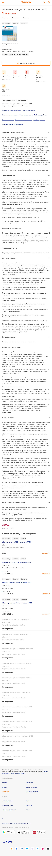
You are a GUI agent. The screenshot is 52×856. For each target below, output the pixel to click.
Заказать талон (7, 801)
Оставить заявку (32, 791)
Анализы (29, 805)
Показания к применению (10, 115)
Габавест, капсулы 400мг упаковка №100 (16, 634)
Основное (5, 18)
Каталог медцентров (9, 810)
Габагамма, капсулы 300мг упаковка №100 (17, 692)
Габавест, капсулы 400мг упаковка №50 (16, 542)
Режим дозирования (26, 115)
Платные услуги (7, 805)
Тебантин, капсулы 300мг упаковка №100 (17, 603)
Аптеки (45, 553)
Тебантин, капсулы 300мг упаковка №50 (16, 583)
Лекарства (5, 791)
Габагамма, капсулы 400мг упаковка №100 (17, 736)
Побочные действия (40, 115)
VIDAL (11, 528)
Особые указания (39, 120)
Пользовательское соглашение (12, 819)
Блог (27, 810)
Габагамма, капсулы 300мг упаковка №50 (17, 707)
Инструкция (15, 18)
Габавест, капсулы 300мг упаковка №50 (16, 562)
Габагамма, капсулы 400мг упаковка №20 (17, 721)
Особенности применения (23, 120)
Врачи (28, 801)
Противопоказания (8, 120)
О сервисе (29, 782)
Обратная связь (31, 787)
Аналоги (25, 18)
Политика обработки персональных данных (16, 823)
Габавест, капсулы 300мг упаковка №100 (16, 619)
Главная (4, 782)
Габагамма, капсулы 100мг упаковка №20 (17, 663)
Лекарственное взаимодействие (12, 125)
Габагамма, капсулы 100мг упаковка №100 (17, 649)
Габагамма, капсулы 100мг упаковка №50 (17, 678)
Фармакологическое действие (12, 110)
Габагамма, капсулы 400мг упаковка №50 (17, 751)
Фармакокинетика (29, 110)
